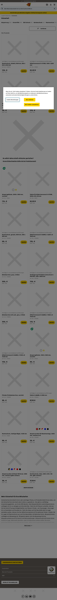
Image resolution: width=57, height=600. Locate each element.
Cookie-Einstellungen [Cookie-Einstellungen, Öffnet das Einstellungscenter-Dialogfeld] (12, 99)
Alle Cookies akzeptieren (32, 104)
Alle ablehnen (29, 99)
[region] (28, 98)
